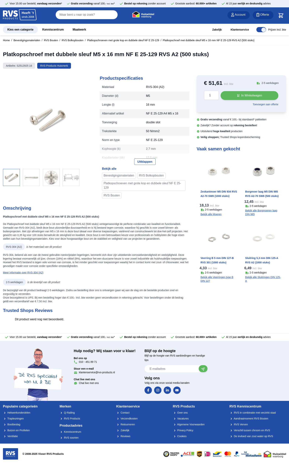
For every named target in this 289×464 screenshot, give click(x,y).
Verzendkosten (127, 418)
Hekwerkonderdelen (16, 412)
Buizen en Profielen (16, 430)
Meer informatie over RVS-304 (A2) (23, 272)
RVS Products (70, 418)
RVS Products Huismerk (54, 65)
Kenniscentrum (53, 29)
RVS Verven (238, 424)
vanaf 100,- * (93, 3)
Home (6, 40)
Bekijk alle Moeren (211, 214)
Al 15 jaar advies (248, 3)
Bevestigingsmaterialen (26, 40)
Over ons (180, 412)
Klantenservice (240, 29)
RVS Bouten (51, 40)
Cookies (180, 436)
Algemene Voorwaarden (189, 424)
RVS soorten (69, 437)
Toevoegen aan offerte (265, 104)
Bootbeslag (11, 424)
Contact (122, 412)
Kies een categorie (20, 29)
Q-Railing (67, 412)
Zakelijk (217, 29)
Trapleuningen (13, 418)
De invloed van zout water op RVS (251, 436)
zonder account (145, 3)
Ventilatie (10, 436)
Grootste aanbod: (196, 3)
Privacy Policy (183, 430)
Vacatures (181, 418)
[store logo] (19, 15)
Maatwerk (79, 29)
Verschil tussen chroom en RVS (249, 430)
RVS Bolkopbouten (72, 40)
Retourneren (125, 424)
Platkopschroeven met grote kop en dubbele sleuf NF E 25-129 (123, 40)
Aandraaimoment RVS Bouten (248, 418)
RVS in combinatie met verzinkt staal (252, 412)
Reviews (123, 436)
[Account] (238, 15)
